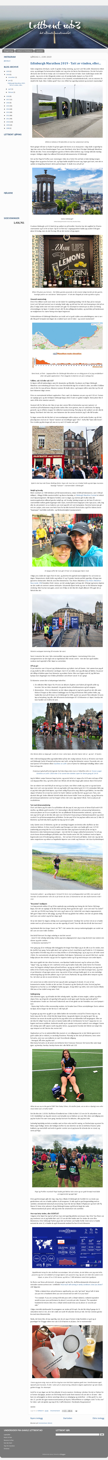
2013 (8, 112)
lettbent (40, 1411)
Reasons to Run (9, 1440)
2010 (8, 122)
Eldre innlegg (98, 1418)
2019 (8, 74)
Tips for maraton (9, 1446)
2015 (8, 106)
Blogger (62, 1454)
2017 (8, 99)
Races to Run (8, 1437)
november (11, 77)
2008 (8, 128)
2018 (8, 96)
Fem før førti (8, 1443)
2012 (8, 115)
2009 (8, 125)
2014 (8, 109)
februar (10, 92)
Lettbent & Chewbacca (24, 51)
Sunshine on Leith (60, 764)
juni (9, 80)
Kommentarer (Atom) (45, 1423)
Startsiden (67, 1418)
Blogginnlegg (8, 51)
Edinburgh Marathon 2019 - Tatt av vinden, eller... (65, 63)
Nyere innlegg (36, 1418)
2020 (8, 71)
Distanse (6, 1449)
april (9, 89)
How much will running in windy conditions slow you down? (82, 1285)
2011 (8, 119)
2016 (8, 103)
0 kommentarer (55, 1411)
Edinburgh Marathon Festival (86, 495)
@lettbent (7, 61)
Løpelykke (39, 51)
